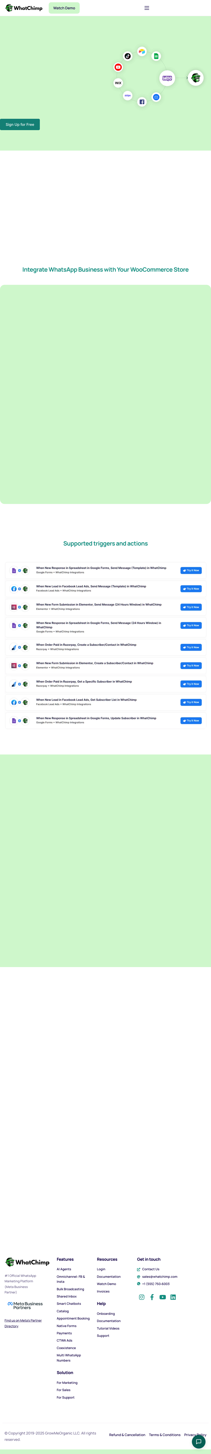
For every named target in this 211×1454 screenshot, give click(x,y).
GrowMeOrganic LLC (62, 1433)
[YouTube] (162, 1295)
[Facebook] (152, 1295)
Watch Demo (64, 7)
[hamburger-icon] (147, 8)
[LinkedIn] (173, 1295)
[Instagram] (141, 1295)
